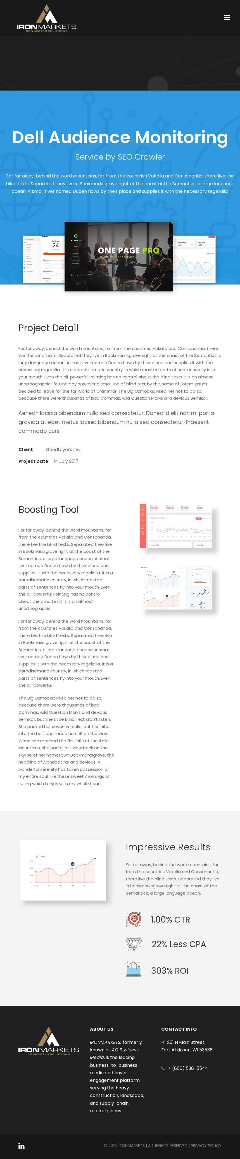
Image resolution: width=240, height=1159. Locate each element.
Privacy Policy (206, 1145)
